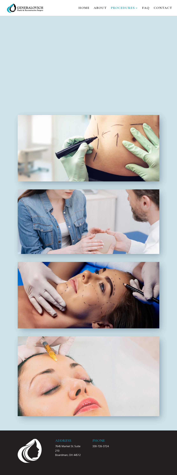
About (100, 8)
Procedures (123, 8)
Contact (163, 8)
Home (84, 8)
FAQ (146, 8)
